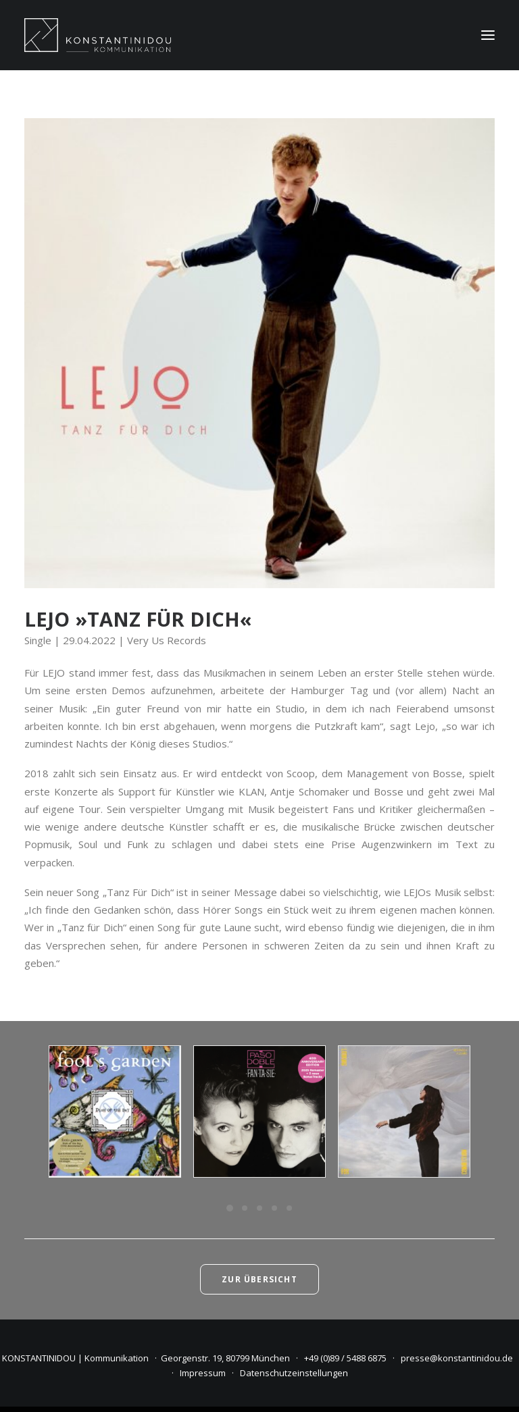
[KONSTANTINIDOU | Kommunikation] (97, 35)
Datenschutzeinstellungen (294, 1373)
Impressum (203, 1373)
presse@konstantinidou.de (457, 1358)
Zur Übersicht (259, 1279)
